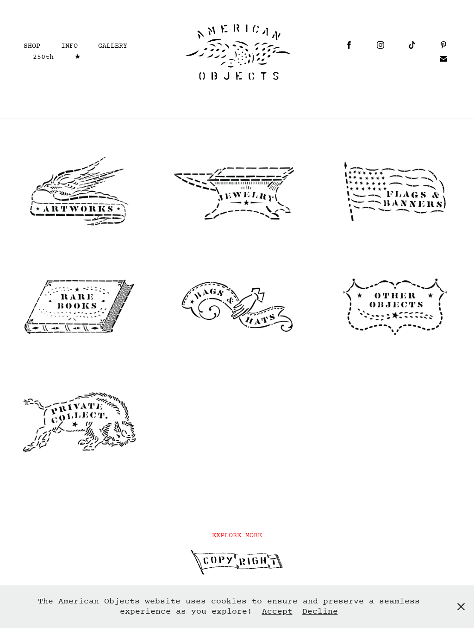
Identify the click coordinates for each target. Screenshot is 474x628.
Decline (320, 611)
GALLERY (112, 46)
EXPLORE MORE (237, 535)
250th (43, 57)
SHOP (32, 46)
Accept (277, 611)
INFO (69, 46)
